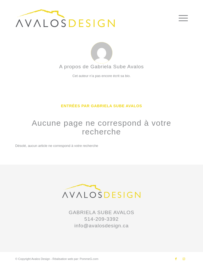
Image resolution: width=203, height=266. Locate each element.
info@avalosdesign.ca (101, 225)
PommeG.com (89, 258)
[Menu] (180, 18)
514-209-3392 (101, 219)
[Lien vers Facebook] (176, 259)
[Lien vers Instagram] (184, 259)
